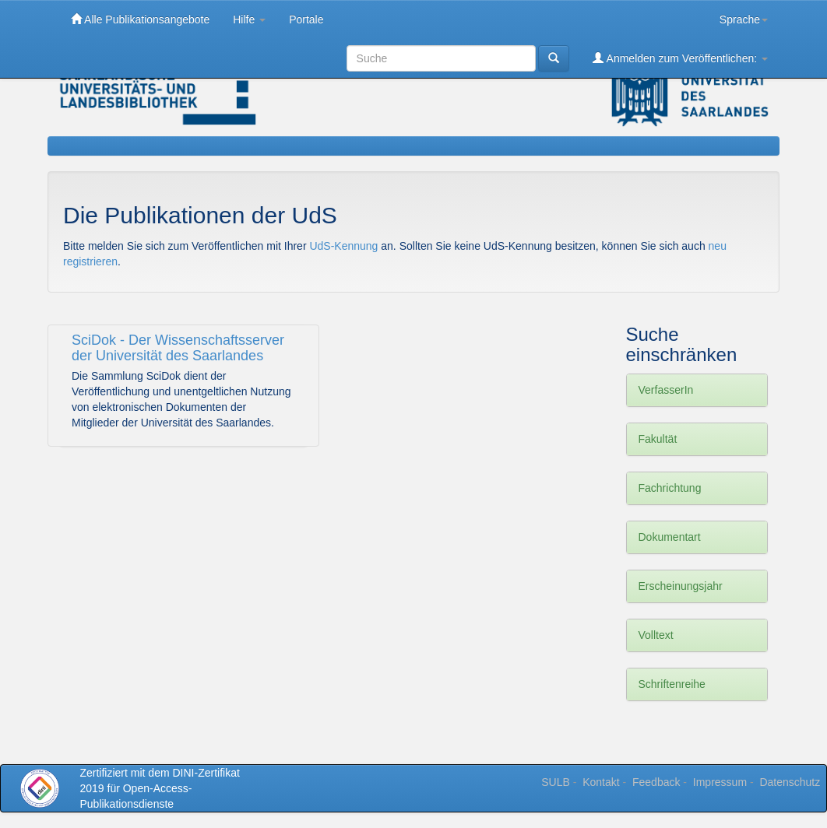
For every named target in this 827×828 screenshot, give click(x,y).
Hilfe (249, 19)
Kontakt (600, 782)
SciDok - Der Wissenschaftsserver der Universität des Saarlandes (178, 347)
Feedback (656, 782)
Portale (306, 19)
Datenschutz (789, 782)
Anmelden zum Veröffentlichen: (680, 58)
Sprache (744, 19)
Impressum (720, 782)
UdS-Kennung (345, 246)
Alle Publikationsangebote (140, 19)
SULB (555, 782)
